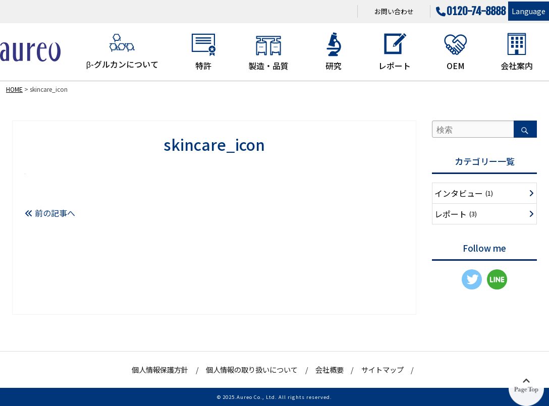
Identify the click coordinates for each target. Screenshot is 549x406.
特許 (203, 51)
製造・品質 (268, 51)
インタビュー (463, 193)
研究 (333, 51)
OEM (455, 51)
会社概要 (329, 369)
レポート (394, 51)
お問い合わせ (394, 11)
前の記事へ (50, 213)
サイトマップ (382, 369)
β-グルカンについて (122, 50)
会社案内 (517, 51)
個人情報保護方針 (160, 369)
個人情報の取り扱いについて (252, 369)
